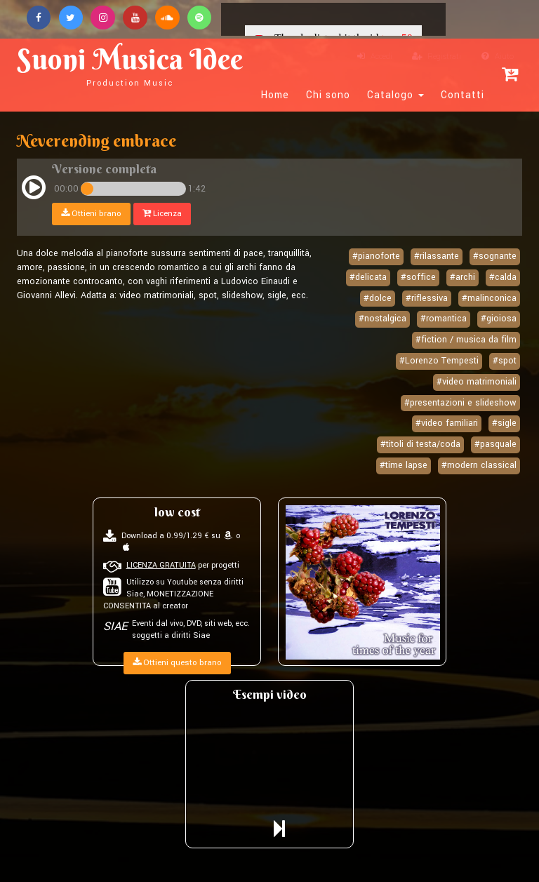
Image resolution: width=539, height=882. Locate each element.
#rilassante (436, 256)
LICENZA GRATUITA (161, 565)
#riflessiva (427, 298)
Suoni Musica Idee (133, 64)
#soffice (418, 277)
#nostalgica (382, 319)
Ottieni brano (91, 214)
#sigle (504, 423)
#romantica (443, 319)
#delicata (368, 277)
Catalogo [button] (395, 95)
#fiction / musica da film (466, 339)
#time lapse (403, 465)
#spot (505, 360)
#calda (503, 277)
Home (275, 95)
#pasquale (495, 444)
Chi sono (328, 95)
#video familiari (446, 423)
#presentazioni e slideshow (460, 402)
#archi (462, 277)
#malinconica (489, 298)
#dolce (378, 298)
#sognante (495, 256)
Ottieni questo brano (177, 663)
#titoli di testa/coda (420, 444)
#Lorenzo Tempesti (439, 360)
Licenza (162, 214)
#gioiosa (499, 319)
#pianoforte (376, 256)
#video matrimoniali (477, 381)
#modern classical (479, 465)
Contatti (462, 95)
